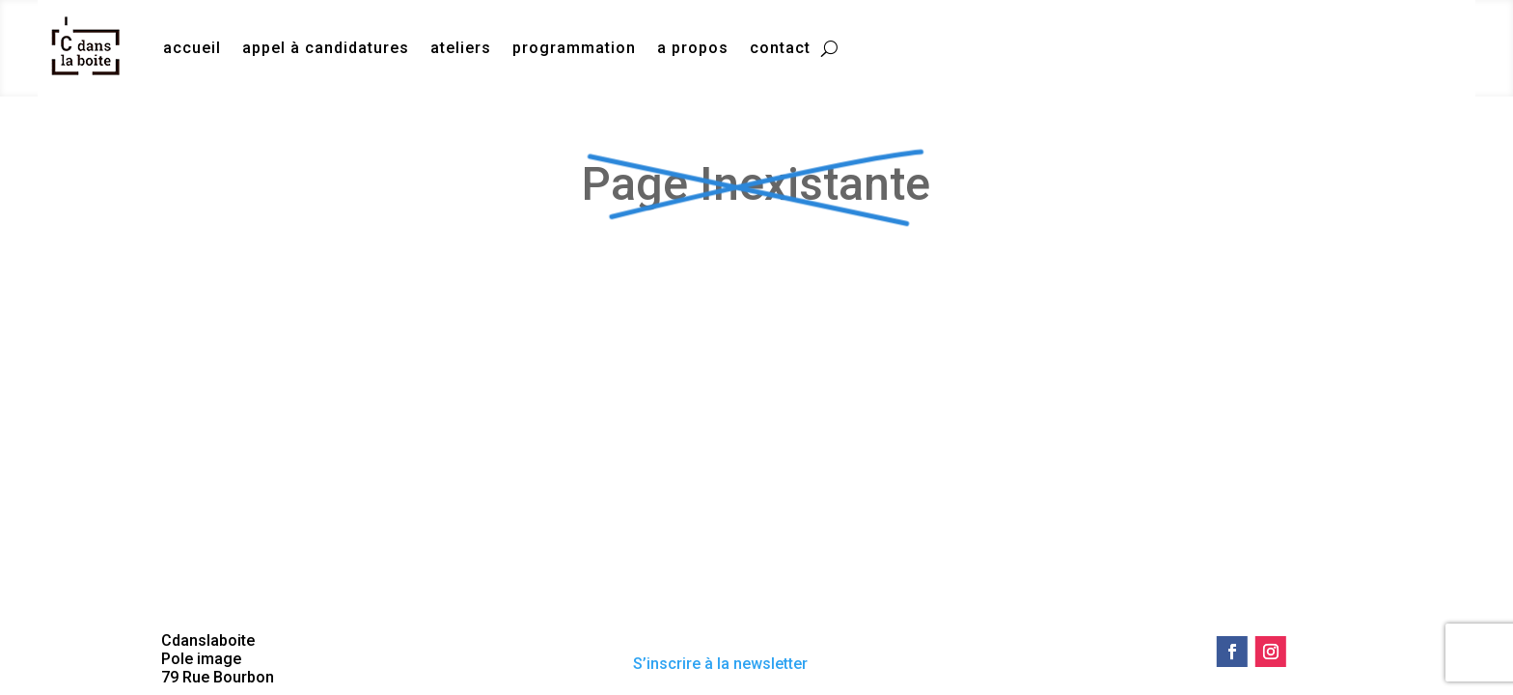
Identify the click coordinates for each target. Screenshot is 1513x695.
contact (780, 48)
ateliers (460, 48)
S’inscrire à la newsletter (720, 663)
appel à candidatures (325, 48)
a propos (693, 48)
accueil (192, 48)
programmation (574, 48)
